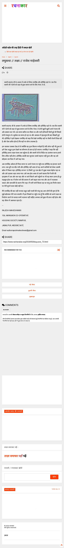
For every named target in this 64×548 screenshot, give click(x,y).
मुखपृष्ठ (6, 535)
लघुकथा (9, 57)
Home (3, 57)
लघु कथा (16, 57)
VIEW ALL (56, 489)
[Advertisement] (32, 26)
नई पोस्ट (32, 284)
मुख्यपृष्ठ (32, 296)
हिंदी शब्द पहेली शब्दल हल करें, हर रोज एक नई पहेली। (20, 52)
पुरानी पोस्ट (32, 290)
